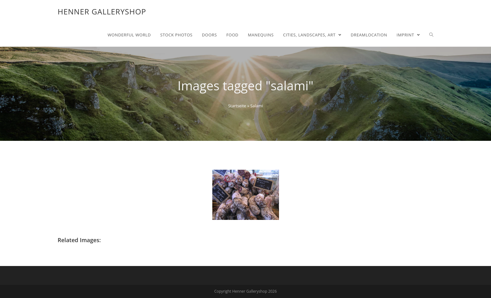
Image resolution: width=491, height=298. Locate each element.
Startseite (237, 106)
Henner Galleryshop (102, 11)
